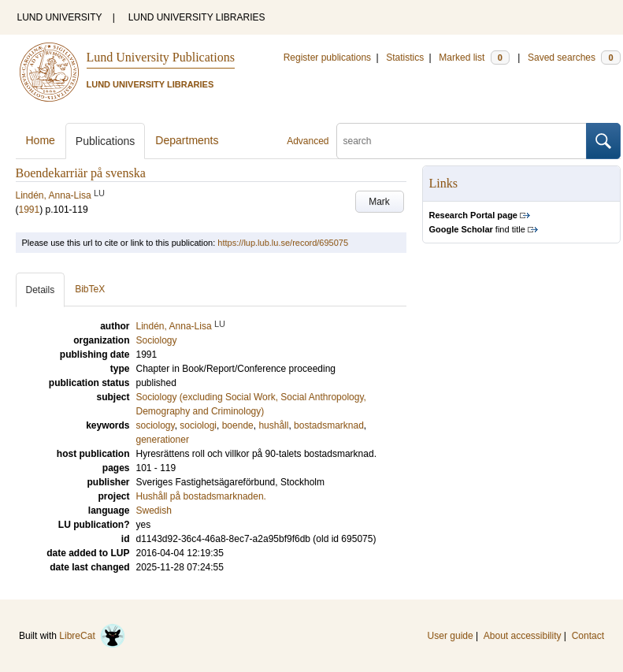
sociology (155, 425)
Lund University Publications (161, 57)
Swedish (154, 510)
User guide (450, 635)
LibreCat (92, 635)
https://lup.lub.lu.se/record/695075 (282, 242)
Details (40, 289)
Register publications (327, 57)
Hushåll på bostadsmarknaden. (201, 496)
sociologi (198, 425)
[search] (461, 141)
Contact (588, 635)
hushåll (273, 425)
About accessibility (523, 635)
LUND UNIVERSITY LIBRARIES (196, 17)
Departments (186, 140)
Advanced (307, 141)
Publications (105, 141)
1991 (29, 209)
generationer (162, 439)
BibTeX (90, 289)
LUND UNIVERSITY (59, 17)
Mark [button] (379, 201)
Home (40, 140)
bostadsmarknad (329, 425)
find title (477, 229)
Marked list (474, 57)
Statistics (405, 57)
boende (238, 425)
